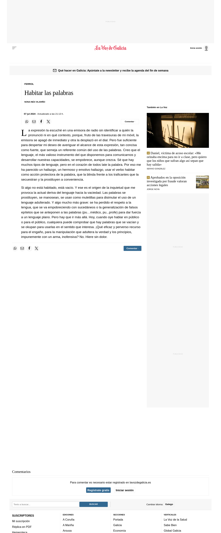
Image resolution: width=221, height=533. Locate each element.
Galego (169, 504)
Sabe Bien (170, 525)
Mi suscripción (21, 521)
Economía (119, 530)
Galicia (117, 525)
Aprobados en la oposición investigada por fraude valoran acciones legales (167, 181)
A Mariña (68, 525)
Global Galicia (172, 530)
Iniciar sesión (125, 490)
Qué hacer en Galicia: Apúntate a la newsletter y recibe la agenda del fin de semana (113, 70)
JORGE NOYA (153, 189)
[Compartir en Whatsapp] (27, 121)
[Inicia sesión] (199, 48)
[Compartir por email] (34, 121)
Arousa (67, 530)
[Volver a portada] (110, 48)
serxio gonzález (156, 169)
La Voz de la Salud (175, 519)
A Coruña (68, 519)
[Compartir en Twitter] (48, 121)
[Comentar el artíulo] (130, 121)
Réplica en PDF (22, 526)
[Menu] (14, 48)
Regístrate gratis (98, 490)
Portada (118, 519)
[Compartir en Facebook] (41, 121)
